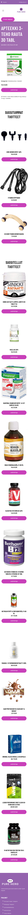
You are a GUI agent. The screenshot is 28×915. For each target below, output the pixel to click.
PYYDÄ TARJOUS (7, 19)
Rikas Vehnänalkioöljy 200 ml (14, 465)
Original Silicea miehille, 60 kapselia (14, 757)
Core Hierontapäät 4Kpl (14, 152)
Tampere (5, 2)
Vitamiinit (19, 81)
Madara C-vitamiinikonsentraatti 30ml (14, 663)
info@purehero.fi (22, 2)
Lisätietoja (14, 90)
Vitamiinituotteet (12, 81)
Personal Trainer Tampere (11, 901)
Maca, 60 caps (14, 350)
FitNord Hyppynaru (14, 198)
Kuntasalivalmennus (9, 907)
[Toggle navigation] (3, 10)
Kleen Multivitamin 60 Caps (14, 511)
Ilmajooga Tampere (9, 904)
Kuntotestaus (7, 910)
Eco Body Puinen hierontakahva (14, 234)
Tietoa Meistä (7, 913)
